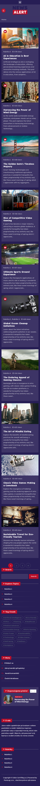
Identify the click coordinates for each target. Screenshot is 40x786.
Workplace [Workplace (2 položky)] (9, 645)
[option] (20, 699)
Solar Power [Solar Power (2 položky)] (9, 633)
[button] (31, 691)
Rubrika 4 (7, 214)
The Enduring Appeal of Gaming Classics (16, 378)
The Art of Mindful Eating (17, 431)
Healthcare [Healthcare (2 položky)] (30, 622)
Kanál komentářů (12, 673)
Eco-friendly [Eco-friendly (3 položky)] (31, 618)
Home (3, 20)
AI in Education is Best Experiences (16, 57)
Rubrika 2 (7, 319)
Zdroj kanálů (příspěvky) (15, 668)
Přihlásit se (8, 663)
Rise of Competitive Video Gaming (17, 219)
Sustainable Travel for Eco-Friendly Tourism (18, 535)
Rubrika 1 (7, 106)
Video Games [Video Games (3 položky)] (24, 637)
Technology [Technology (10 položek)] (9, 637)
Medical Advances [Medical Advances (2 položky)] (12, 626)
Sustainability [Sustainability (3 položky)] (24, 633)
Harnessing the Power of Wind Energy (17, 111)
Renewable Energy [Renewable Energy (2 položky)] (12, 629)
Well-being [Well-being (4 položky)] (9, 641)
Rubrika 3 (7, 52)
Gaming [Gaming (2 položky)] (18, 622)
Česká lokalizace (11, 678)
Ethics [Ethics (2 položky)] (7, 622)
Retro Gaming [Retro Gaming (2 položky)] (30, 629)
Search (8, 570)
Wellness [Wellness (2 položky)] (22, 641)
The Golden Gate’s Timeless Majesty (18, 165)
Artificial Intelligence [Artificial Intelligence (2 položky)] (13, 618)
